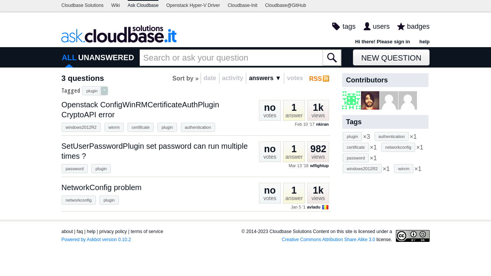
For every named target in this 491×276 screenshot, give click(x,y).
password (75, 168)
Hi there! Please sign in (382, 41)
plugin (167, 127)
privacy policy (113, 231)
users (381, 26)
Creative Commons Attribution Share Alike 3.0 (328, 239)
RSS (315, 79)
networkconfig (79, 200)
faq (80, 231)
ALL (69, 57)
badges (418, 26)
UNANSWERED (106, 57)
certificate (141, 127)
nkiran (322, 124)
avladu (313, 207)
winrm (114, 127)
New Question (391, 58)
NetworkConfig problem (101, 187)
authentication (198, 127)
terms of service (147, 231)
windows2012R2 (81, 127)
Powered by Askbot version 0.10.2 (96, 239)
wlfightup (319, 165)
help (424, 41)
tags (349, 26)
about (67, 231)
